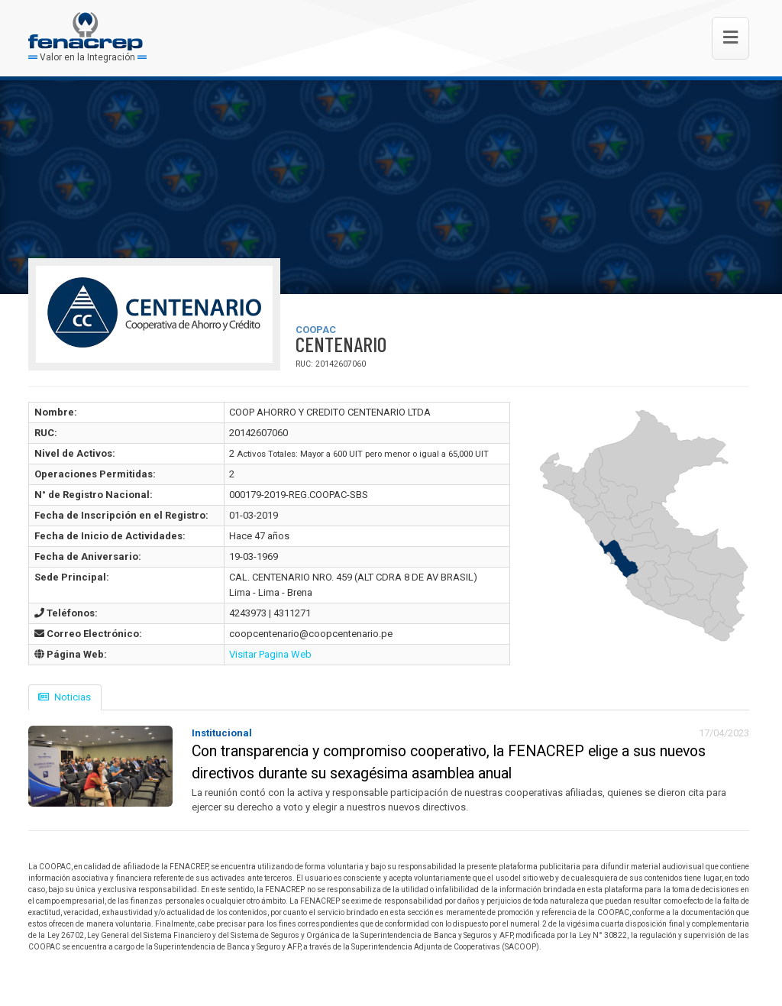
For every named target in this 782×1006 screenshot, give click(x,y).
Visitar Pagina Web (270, 654)
